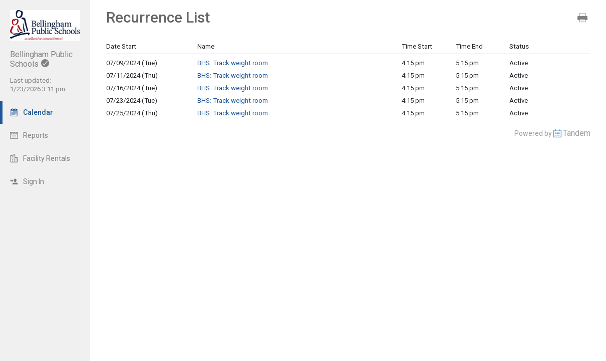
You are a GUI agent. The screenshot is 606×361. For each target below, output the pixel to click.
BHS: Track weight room (232, 63)
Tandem (576, 133)
